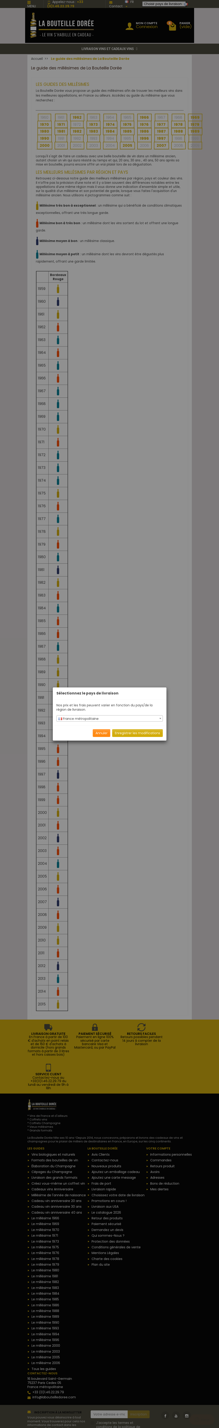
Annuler (101, 733)
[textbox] (110, 718)
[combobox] (109, 718)
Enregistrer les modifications (137, 733)
